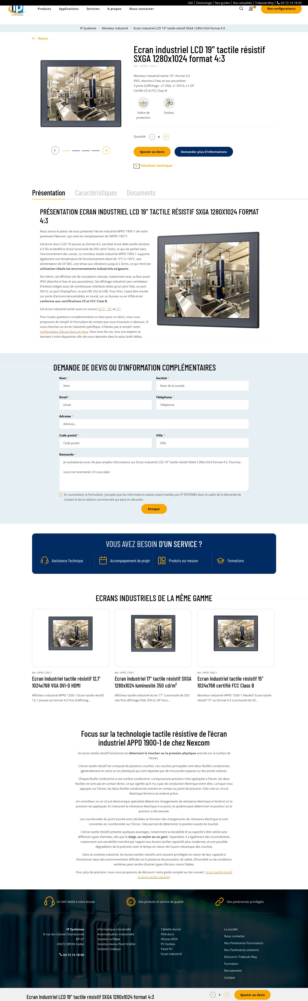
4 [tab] (94, 152)
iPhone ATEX (169, 939)
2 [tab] (74, 152)
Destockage (204, 3)
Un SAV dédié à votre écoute (76, 902)
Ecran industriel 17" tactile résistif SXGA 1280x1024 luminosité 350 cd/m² (153, 682)
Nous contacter (141, 14)
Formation (231, 964)
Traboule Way (264, 3)
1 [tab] (64, 152)
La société (231, 929)
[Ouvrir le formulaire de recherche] (241, 14)
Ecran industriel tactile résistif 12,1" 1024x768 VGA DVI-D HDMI (66, 682)
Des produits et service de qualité (160, 902)
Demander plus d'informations (204, 152)
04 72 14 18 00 (289, 3)
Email (63, 397)
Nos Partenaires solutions (241, 950)
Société (161, 378)
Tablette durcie (171, 929)
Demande (66, 454)
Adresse (65, 416)
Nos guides (222, 3)
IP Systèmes (88, 28)
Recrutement (232, 970)
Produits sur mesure (183, 560)
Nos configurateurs (281, 14)
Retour (40, 38)
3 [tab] (84, 152)
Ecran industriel (171, 954)
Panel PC (167, 949)
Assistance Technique (67, 560)
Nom (62, 378)
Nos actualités (242, 3)
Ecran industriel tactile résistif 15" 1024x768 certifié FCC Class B (230, 682)
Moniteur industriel (115, 28)
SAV (190, 3)
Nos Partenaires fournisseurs (243, 943)
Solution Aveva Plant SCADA (116, 944)
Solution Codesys (109, 949)
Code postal (68, 435)
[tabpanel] (81, 93)
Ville (159, 435)
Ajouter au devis (152, 152)
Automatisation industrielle (115, 934)
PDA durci (167, 934)
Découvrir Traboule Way (240, 957)
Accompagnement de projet (130, 560)
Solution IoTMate (108, 939)
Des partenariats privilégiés (245, 902)
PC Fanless (168, 944)
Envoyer (154, 509)
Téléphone (164, 397)
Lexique (229, 977)
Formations (236, 560)
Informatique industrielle (114, 929)
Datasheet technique (153, 165)
